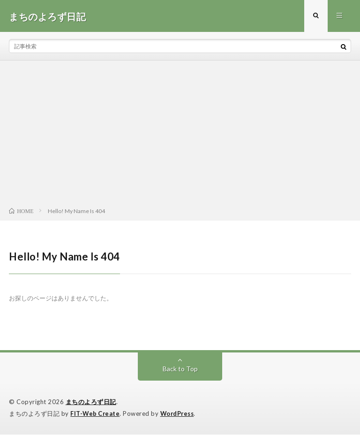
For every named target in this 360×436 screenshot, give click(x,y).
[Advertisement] (180, 136)
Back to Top (180, 370)
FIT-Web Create (95, 415)
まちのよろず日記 (91, 403)
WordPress (180, 415)
